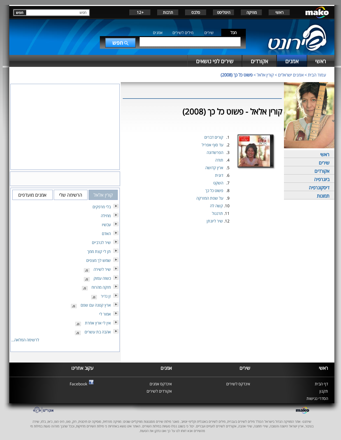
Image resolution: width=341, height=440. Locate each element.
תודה (219, 160)
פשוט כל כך (214, 190)
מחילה (106, 216)
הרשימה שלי (70, 195)
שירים (209, 32)
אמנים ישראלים (291, 75)
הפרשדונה (215, 152)
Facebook (78, 384)
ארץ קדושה (214, 168)
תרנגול (217, 213)
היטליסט (223, 12)
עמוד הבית (317, 75)
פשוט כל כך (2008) (236, 75)
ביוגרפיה (321, 179)
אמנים (158, 32)
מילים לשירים (182, 32)
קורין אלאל (265, 75)
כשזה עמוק (102, 278)
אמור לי (105, 314)
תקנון (323, 391)
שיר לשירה (102, 269)
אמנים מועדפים (32, 195)
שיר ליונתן (215, 221)
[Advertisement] (202, 241)
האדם (106, 233)
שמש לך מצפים (98, 260)
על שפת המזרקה (209, 198)
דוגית (219, 175)
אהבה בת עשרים (98, 332)
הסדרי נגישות (317, 398)
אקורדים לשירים (159, 391)
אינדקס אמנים (161, 384)
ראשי (279, 12)
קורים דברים (213, 137)
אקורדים (321, 171)
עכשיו (106, 224)
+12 (140, 12)
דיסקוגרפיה (319, 187)
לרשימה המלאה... (25, 340)
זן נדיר (106, 296)
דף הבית (321, 384)
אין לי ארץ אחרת (98, 323)
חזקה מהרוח (101, 287)
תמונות (323, 196)
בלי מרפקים (102, 207)
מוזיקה (251, 12)
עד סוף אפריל (212, 145)
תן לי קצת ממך (99, 251)
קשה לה (216, 206)
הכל (234, 32)
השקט (218, 183)
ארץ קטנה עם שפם (96, 305)
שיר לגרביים (101, 242)
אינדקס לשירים (238, 384)
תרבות (168, 12)
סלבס (195, 12)
